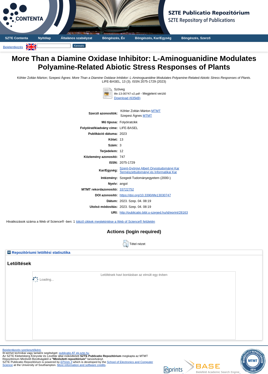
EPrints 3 (66, 361)
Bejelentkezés (13, 47)
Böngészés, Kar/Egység (153, 38)
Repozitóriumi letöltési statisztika (38, 253)
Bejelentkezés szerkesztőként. (22, 349)
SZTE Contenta (16, 38)
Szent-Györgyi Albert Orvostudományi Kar (149, 168)
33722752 (127, 189)
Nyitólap (44, 38)
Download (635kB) (127, 98)
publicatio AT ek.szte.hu (74, 352)
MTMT (156, 111)
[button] (125, 243)
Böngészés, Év (113, 38)
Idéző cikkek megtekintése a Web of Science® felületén (115, 221)
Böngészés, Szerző (196, 38)
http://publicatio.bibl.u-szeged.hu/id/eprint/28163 (154, 212)
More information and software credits (81, 364)
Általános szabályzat (76, 38)
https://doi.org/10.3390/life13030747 (145, 195)
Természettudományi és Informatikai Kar (148, 172)
